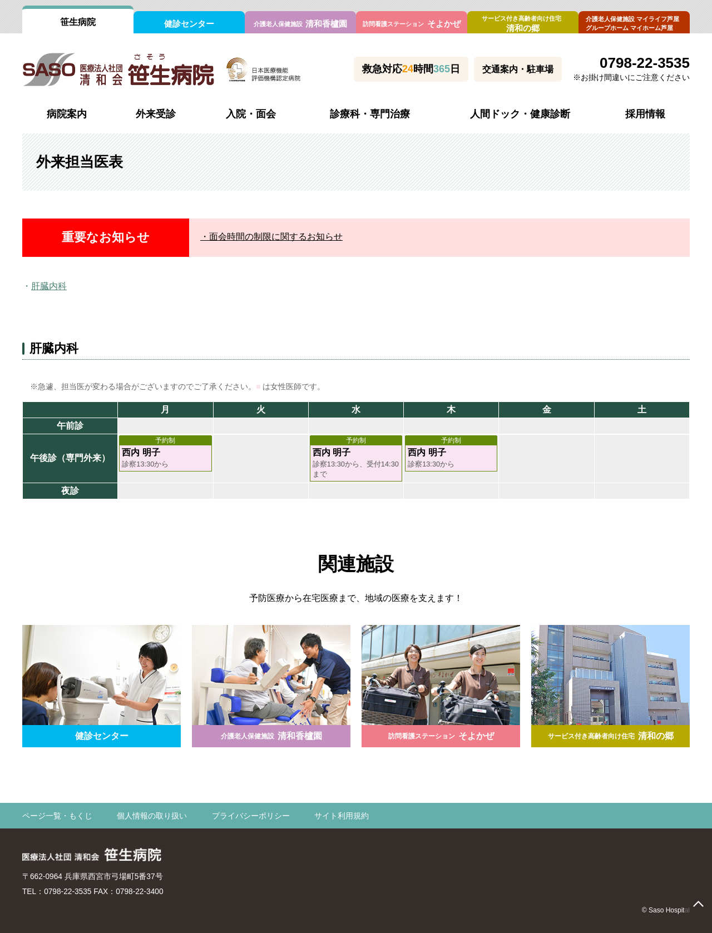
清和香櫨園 (300, 23)
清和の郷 (523, 24)
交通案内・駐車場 (517, 69)
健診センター (189, 23)
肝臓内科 (49, 286)
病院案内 (67, 114)
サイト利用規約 (341, 816)
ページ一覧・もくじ (57, 816)
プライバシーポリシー (251, 816)
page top (698, 904)
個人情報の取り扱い (152, 816)
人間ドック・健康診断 (520, 114)
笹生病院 (78, 22)
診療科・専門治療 (370, 114)
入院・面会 (251, 114)
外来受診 (156, 114)
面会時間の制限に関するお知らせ (276, 236)
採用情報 (645, 114)
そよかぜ (411, 23)
